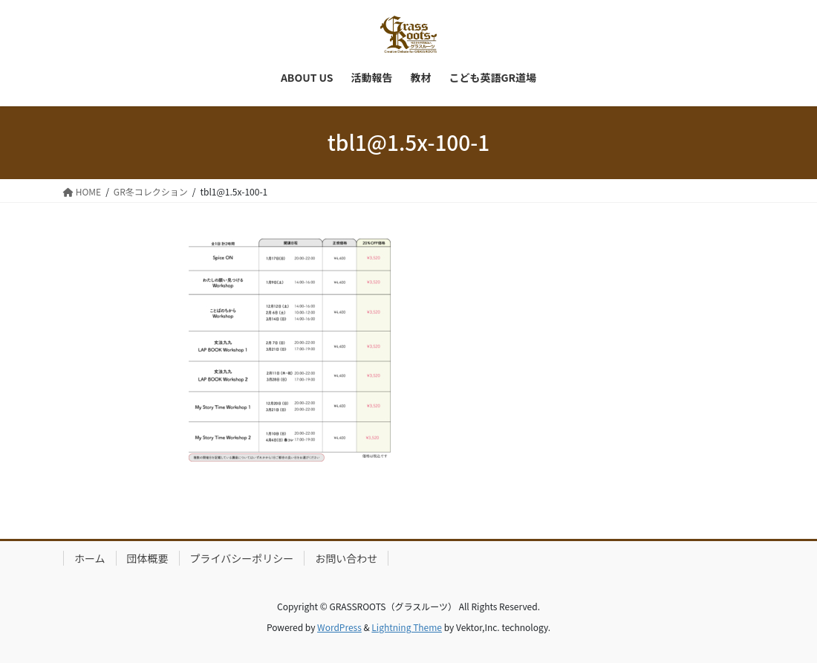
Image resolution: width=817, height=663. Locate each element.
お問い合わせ (346, 558)
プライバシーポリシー (242, 558)
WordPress (339, 627)
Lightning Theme (406, 627)
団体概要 (148, 558)
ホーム (89, 558)
